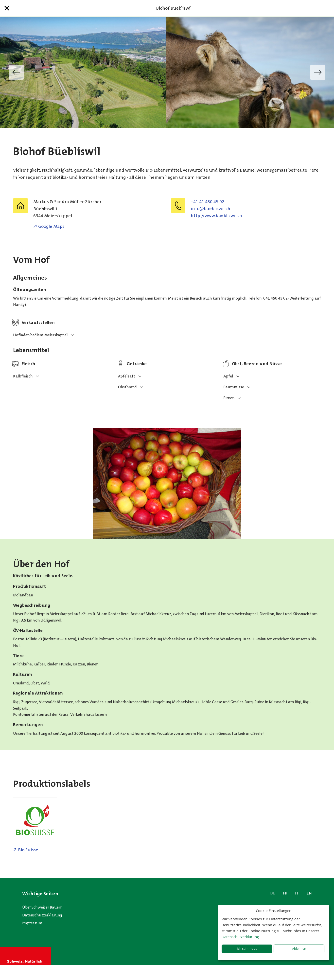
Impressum (32, 923)
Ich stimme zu (247, 949)
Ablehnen (299, 949)
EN (309, 893)
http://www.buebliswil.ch (216, 215)
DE (272, 893)
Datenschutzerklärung (42, 915)
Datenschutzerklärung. (241, 936)
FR (285, 893)
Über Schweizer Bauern (42, 907)
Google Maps (51, 226)
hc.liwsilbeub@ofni (210, 209)
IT (297, 893)
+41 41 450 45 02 (207, 202)
